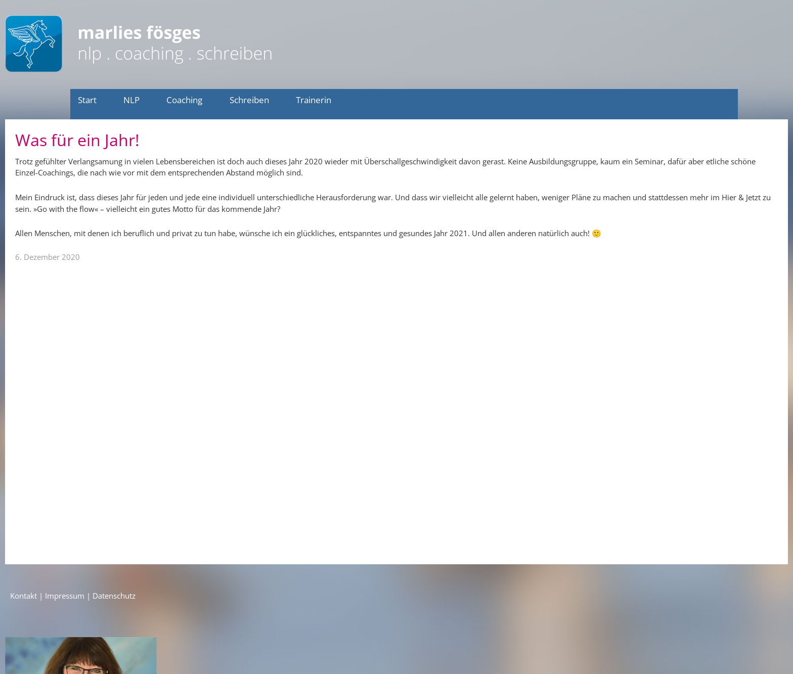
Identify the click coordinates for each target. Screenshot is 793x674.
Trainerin (313, 100)
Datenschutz (114, 596)
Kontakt (23, 596)
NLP (131, 100)
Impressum (64, 596)
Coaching (184, 100)
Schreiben (249, 100)
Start (87, 100)
